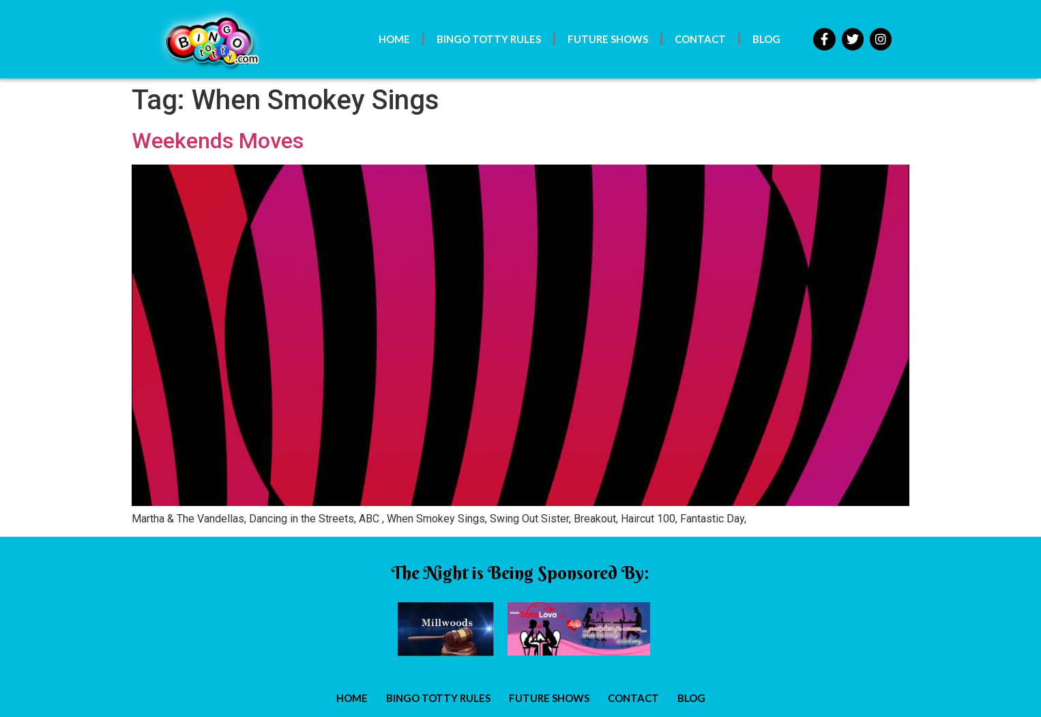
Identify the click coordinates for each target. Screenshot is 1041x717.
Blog (766, 39)
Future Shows (608, 39)
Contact (700, 39)
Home (394, 39)
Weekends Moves (218, 141)
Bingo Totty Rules (489, 39)
